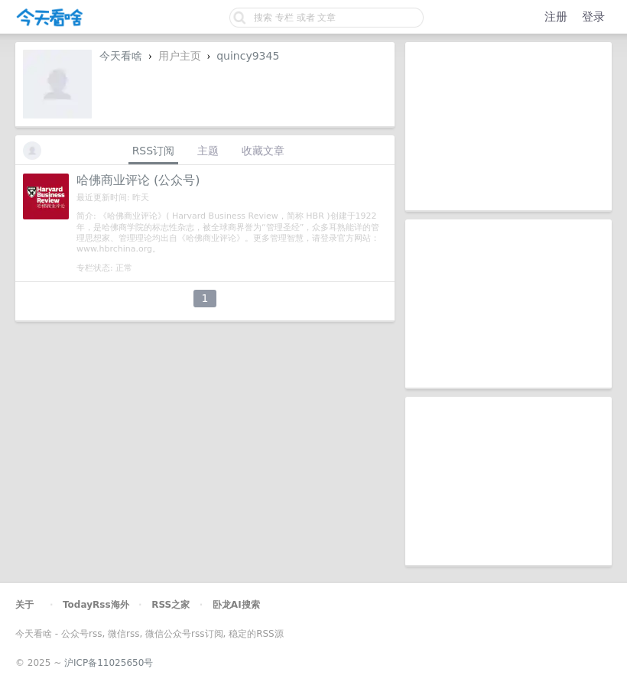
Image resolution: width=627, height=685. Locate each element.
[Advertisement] (508, 126)
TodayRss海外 (96, 604)
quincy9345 (247, 56)
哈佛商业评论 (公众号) (138, 180)
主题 (208, 150)
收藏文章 (263, 150)
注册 (555, 17)
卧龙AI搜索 (236, 604)
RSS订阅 (153, 150)
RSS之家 (170, 604)
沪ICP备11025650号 (108, 662)
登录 (593, 17)
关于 (24, 604)
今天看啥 (120, 56)
